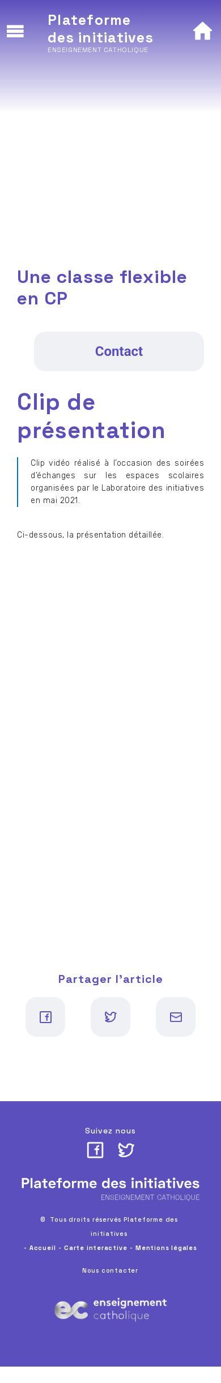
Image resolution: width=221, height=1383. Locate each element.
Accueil (42, 1248)
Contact (119, 351)
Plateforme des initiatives (101, 28)
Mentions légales (166, 1248)
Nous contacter (110, 1270)
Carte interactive (95, 1248)
